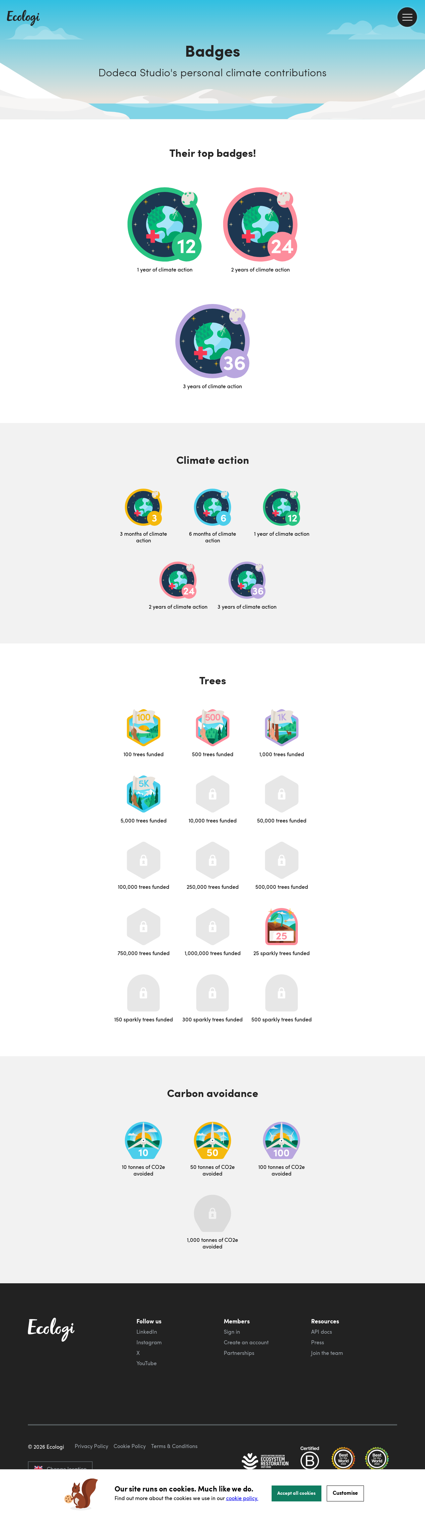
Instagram (149, 1342)
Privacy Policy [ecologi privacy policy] (91, 1446)
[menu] (407, 17)
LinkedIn (146, 1331)
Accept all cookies (296, 1492)
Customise (345, 1492)
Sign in (232, 1331)
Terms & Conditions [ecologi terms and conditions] (174, 1446)
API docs (321, 1331)
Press (317, 1342)
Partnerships (239, 1353)
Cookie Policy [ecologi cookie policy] (130, 1446)
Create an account (246, 1342)
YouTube (146, 1363)
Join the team (327, 1353)
